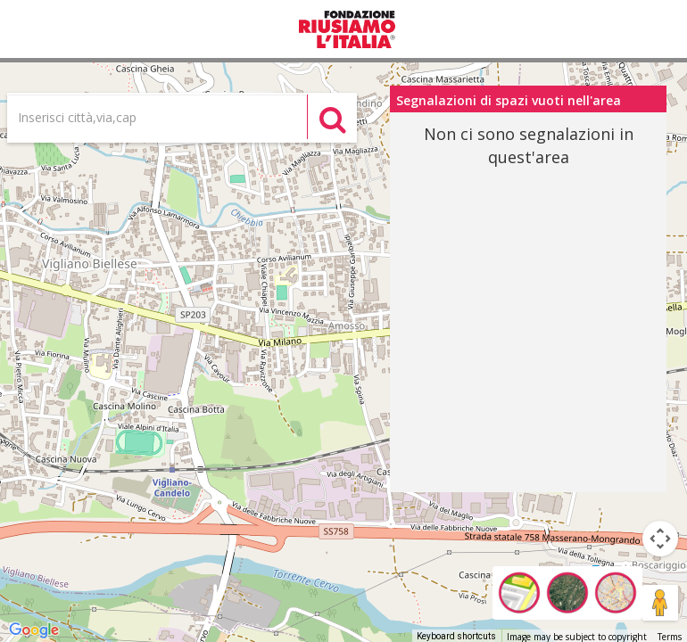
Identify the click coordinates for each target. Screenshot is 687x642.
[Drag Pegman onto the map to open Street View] (660, 603)
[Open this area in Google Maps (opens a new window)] (33, 630)
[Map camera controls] (660, 538)
